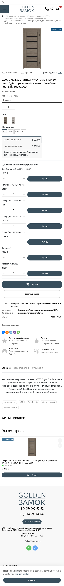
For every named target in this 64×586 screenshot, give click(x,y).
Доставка (13, 348)
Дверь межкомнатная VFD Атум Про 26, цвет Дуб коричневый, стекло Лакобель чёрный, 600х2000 (29, 462)
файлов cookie (21, 574)
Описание (6, 368)
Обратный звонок (32, 522)
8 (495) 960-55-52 (32, 508)
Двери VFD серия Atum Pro (35, 19)
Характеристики (22, 368)
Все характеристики (10, 325)
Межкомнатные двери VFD (38, 16)
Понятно (32, 580)
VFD (60, 72)
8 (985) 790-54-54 (32, 514)
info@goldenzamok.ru (32, 541)
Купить (45, 179)
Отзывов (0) (38, 368)
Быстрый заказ (32, 294)
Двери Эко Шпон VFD (13, 19)
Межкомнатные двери (15, 16)
